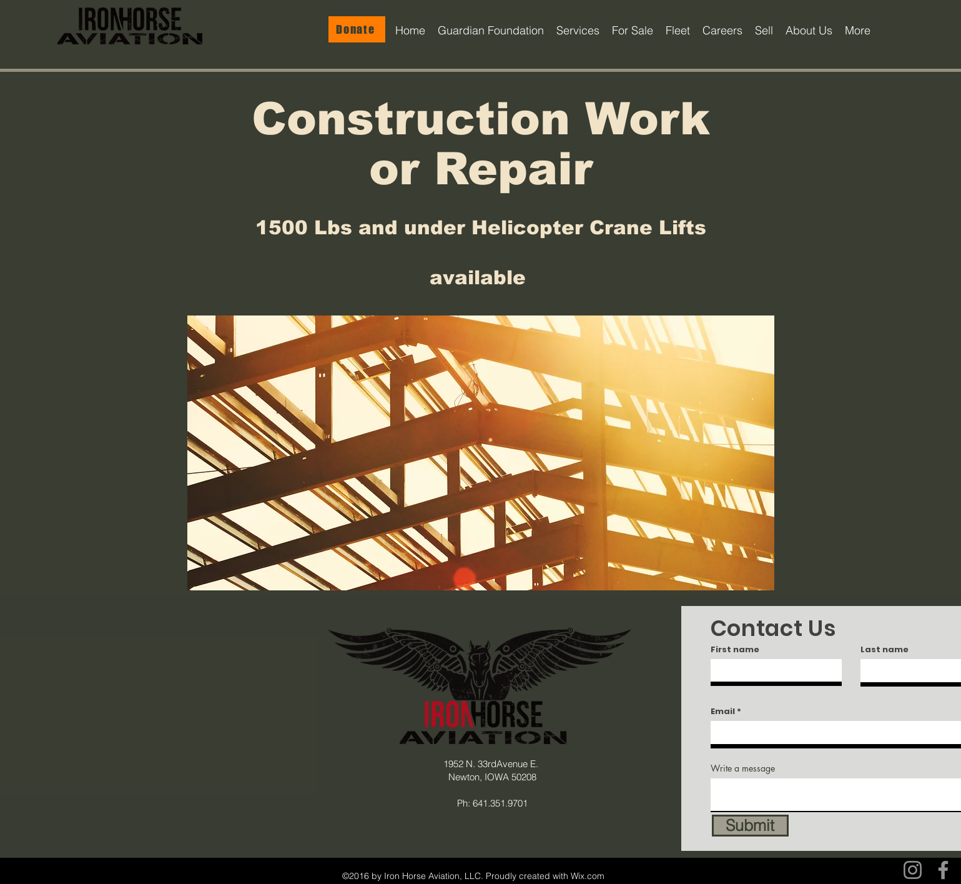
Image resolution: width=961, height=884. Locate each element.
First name (735, 649)
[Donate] (356, 29)
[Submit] (750, 826)
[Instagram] (912, 870)
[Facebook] (943, 870)
